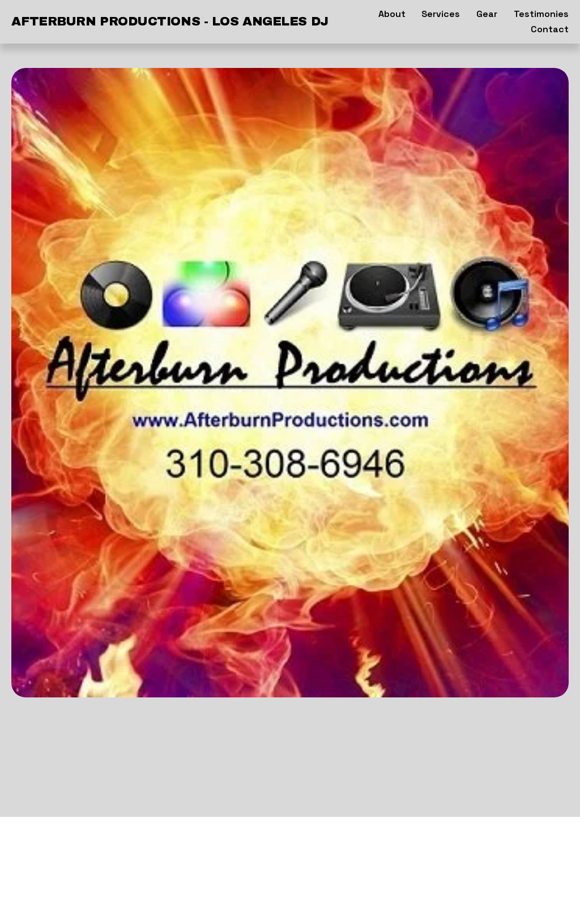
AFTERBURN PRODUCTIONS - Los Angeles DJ (169, 21)
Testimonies (541, 14)
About (392, 14)
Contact (550, 29)
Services (440, 14)
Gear (486, 14)
